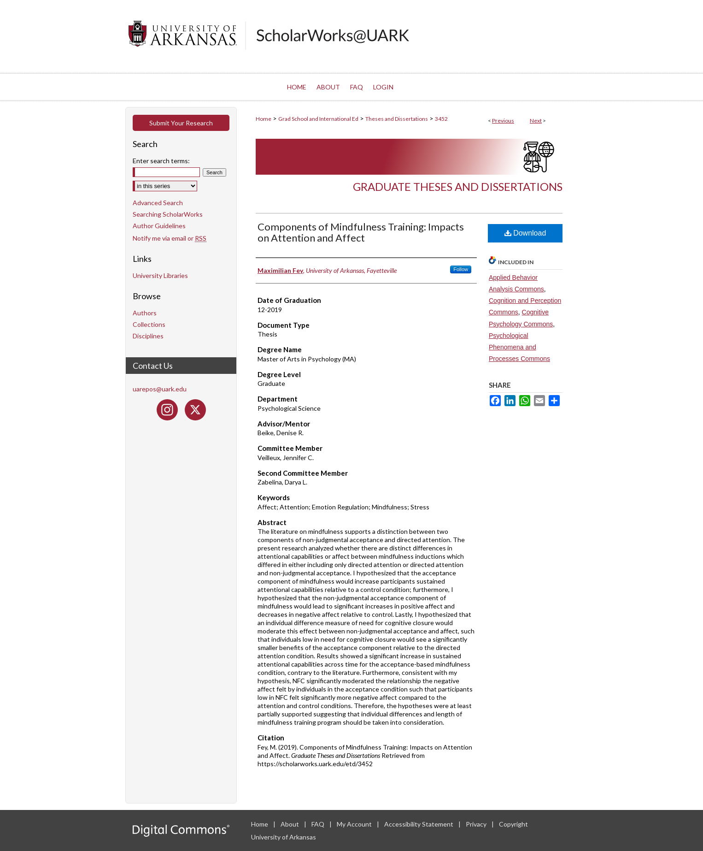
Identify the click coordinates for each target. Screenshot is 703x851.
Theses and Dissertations (396, 118)
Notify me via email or (169, 238)
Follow (460, 269)
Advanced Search (158, 203)
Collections (149, 324)
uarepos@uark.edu (160, 389)
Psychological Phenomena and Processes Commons (519, 347)
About (290, 824)
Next (536, 120)
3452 (441, 118)
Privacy (477, 824)
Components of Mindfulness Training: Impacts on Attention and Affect (361, 232)
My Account (355, 824)
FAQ (318, 824)
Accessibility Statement (419, 824)
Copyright (513, 824)
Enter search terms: (161, 161)
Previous (503, 120)
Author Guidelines (159, 226)
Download (525, 233)
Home (263, 118)
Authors (145, 313)
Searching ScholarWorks (168, 214)
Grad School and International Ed (318, 118)
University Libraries (160, 275)
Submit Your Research (181, 123)
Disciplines (148, 336)
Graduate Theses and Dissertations (457, 186)
